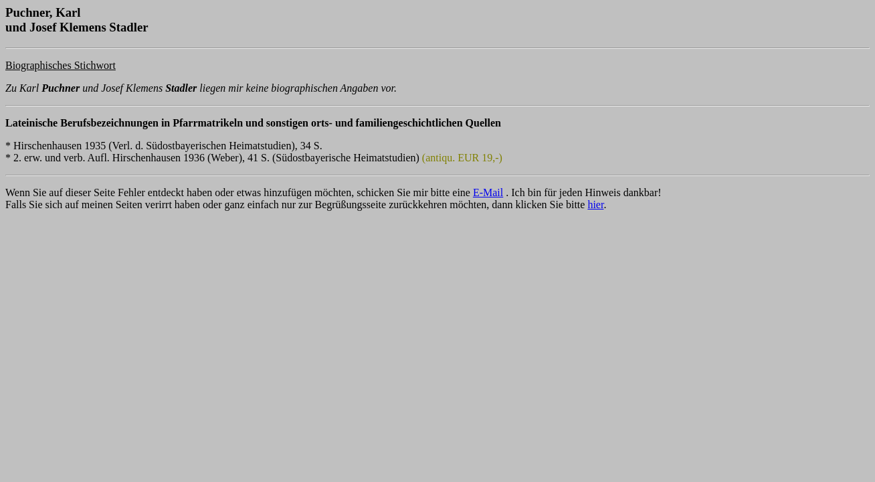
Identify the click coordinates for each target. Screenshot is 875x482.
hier (595, 204)
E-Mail (488, 192)
